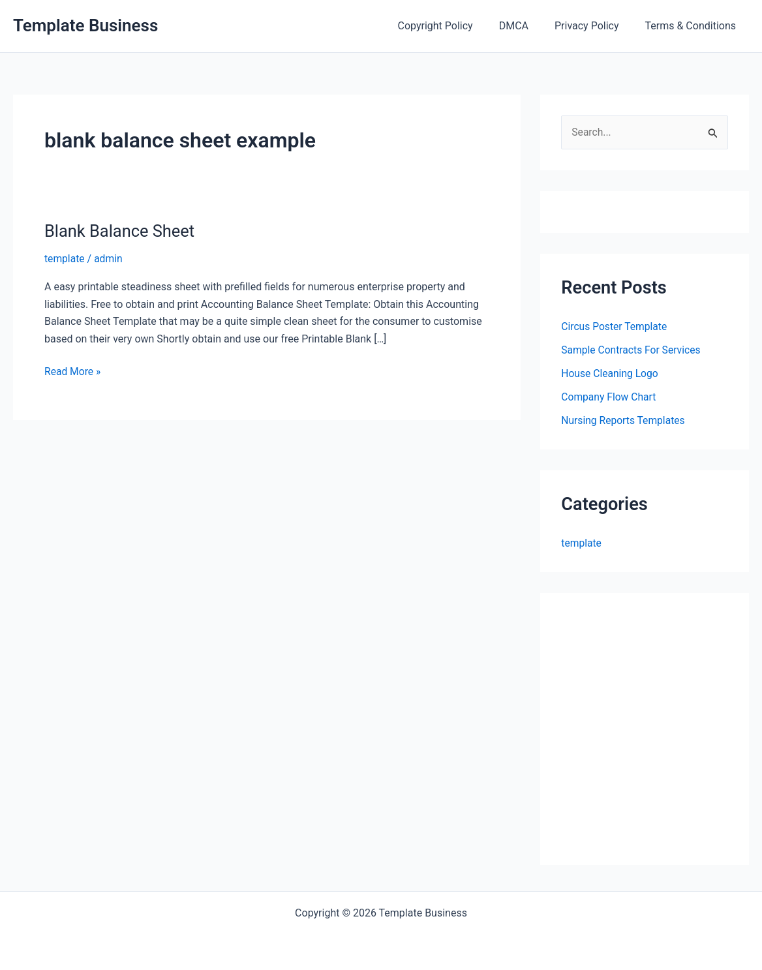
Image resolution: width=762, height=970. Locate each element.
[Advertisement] (661, 737)
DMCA (526, 26)
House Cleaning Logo (610, 373)
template (64, 258)
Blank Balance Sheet (121, 231)
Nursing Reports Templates (624, 420)
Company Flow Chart (609, 397)
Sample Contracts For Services (632, 350)
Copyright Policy (453, 26)
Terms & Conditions (693, 26)
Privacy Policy (594, 26)
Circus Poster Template (615, 326)
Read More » (73, 371)
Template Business (85, 25)
